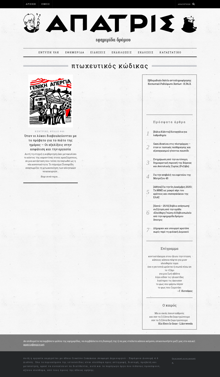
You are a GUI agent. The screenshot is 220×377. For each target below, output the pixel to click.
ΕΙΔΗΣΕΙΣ (98, 52)
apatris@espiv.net (33, 344)
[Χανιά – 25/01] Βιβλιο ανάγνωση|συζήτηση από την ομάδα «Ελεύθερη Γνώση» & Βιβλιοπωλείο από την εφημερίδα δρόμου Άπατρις (172, 212)
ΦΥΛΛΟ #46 (57, 131)
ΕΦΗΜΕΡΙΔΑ (74, 52)
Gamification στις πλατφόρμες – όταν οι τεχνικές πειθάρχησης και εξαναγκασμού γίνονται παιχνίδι (172, 147)
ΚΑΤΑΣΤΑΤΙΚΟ (171, 52)
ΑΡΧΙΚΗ (31, 4)
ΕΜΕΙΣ (45, 4)
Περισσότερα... (50, 177)
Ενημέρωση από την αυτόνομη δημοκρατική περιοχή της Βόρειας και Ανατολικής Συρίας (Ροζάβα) (172, 163)
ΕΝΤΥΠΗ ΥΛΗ (48, 52)
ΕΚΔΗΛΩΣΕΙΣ (122, 52)
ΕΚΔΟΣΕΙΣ (146, 52)
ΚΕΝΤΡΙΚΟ (41, 131)
